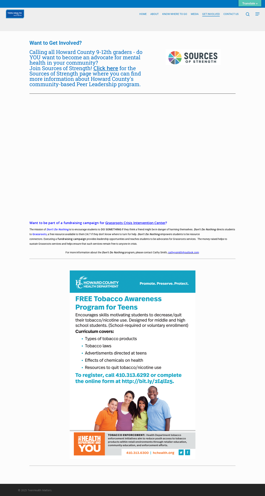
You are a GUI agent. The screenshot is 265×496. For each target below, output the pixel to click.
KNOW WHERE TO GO (174, 19)
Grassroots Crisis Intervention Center (135, 223)
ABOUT (154, 19)
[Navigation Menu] (257, 19)
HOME (143, 19)
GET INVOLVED (211, 19)
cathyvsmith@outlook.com (183, 252)
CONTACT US (231, 19)
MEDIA (195, 19)
